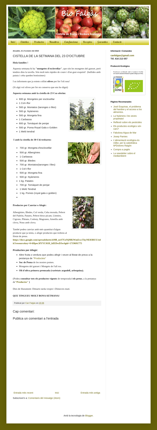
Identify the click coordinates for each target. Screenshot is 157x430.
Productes (39, 41)
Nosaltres (54, 41)
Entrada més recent (23, 392)
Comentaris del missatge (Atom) (44, 398)
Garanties (102, 41)
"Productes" (39, 258)
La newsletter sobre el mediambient (124, 154)
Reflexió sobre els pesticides (127, 122)
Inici (13, 41)
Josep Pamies (120, 136)
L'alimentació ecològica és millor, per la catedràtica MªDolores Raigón (126, 143)
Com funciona (71, 41)
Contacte (117, 41)
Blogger (89, 415)
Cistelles (25, 41)
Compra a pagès (121, 149)
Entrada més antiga (90, 392)
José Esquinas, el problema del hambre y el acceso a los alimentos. (127, 109)
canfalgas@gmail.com (122, 55)
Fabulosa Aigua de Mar (124, 132)
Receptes (87, 41)
